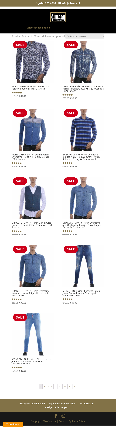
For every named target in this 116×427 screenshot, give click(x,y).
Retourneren (87, 403)
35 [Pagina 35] (70, 386)
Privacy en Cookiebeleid (32, 403)
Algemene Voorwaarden (62, 403)
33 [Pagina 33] (60, 386)
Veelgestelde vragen (56, 407)
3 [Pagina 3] (48, 386)
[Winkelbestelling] (84, 36)
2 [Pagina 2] (44, 386)
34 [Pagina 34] (65, 386)
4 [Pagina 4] (51, 386)
